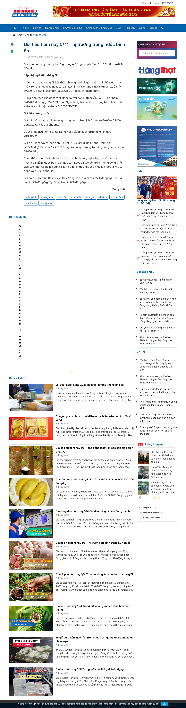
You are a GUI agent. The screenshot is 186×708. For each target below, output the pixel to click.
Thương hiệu (50, 27)
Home (17, 34)
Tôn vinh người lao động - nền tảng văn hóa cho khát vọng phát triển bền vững (158, 391)
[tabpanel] (73, 270)
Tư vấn (127, 27)
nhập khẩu (47, 202)
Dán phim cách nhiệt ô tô (150, 512)
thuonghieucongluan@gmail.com (74, 673)
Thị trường (40, 34)
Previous (140, 497)
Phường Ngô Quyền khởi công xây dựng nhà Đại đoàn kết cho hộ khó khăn (158, 430)
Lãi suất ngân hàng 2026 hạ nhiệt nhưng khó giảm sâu (90, 331)
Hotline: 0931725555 (163, 3)
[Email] (24, 678)
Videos (148, 27)
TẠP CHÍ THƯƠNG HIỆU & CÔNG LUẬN (91, 698)
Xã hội (138, 27)
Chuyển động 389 (70, 27)
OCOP (115, 27)
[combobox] (157, 52)
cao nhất (77, 196)
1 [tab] (154, 497)
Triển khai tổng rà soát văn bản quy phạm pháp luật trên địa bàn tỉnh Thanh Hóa (157, 417)
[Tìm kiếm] (157, 28)
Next (173, 497)
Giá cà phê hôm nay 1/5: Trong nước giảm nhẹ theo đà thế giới (94, 521)
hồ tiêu (103, 196)
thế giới (90, 196)
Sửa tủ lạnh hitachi (147, 507)
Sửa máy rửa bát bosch (149, 517)
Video (140, 171)
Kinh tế (35, 27)
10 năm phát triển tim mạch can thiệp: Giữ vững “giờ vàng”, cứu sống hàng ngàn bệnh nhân (157, 317)
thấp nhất (32, 196)
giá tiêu (62, 196)
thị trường (118, 196)
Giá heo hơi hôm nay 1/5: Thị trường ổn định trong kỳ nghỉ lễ (93, 489)
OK (164, 704)
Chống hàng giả (154, 443)
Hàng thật (146, 3)
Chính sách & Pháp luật (96, 27)
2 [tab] (159, 497)
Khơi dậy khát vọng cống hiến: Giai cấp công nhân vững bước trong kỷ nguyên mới (156, 340)
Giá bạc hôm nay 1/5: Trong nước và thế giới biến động (90, 616)
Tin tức (23, 27)
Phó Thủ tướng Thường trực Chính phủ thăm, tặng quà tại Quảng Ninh (158, 404)
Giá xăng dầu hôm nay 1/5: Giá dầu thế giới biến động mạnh (93, 458)
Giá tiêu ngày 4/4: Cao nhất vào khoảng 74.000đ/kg (41, 303)
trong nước (48, 196)
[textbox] (157, 52)
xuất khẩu (32, 202)
